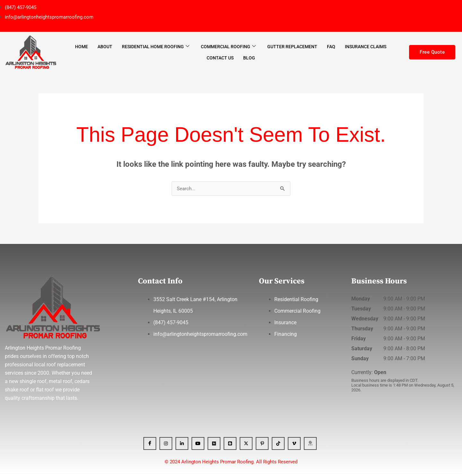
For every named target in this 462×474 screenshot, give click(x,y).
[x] (246, 443)
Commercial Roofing (228, 46)
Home (81, 46)
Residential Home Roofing (155, 46)
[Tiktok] (278, 443)
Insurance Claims (365, 46)
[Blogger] (230, 443)
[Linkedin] (181, 443)
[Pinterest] (262, 443)
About (105, 46)
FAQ (331, 46)
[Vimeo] (294, 443)
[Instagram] (165, 443)
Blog (249, 57)
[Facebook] (149, 443)
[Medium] (214, 443)
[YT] (198, 443)
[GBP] (310, 443)
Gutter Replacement (292, 46)
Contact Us (220, 57)
